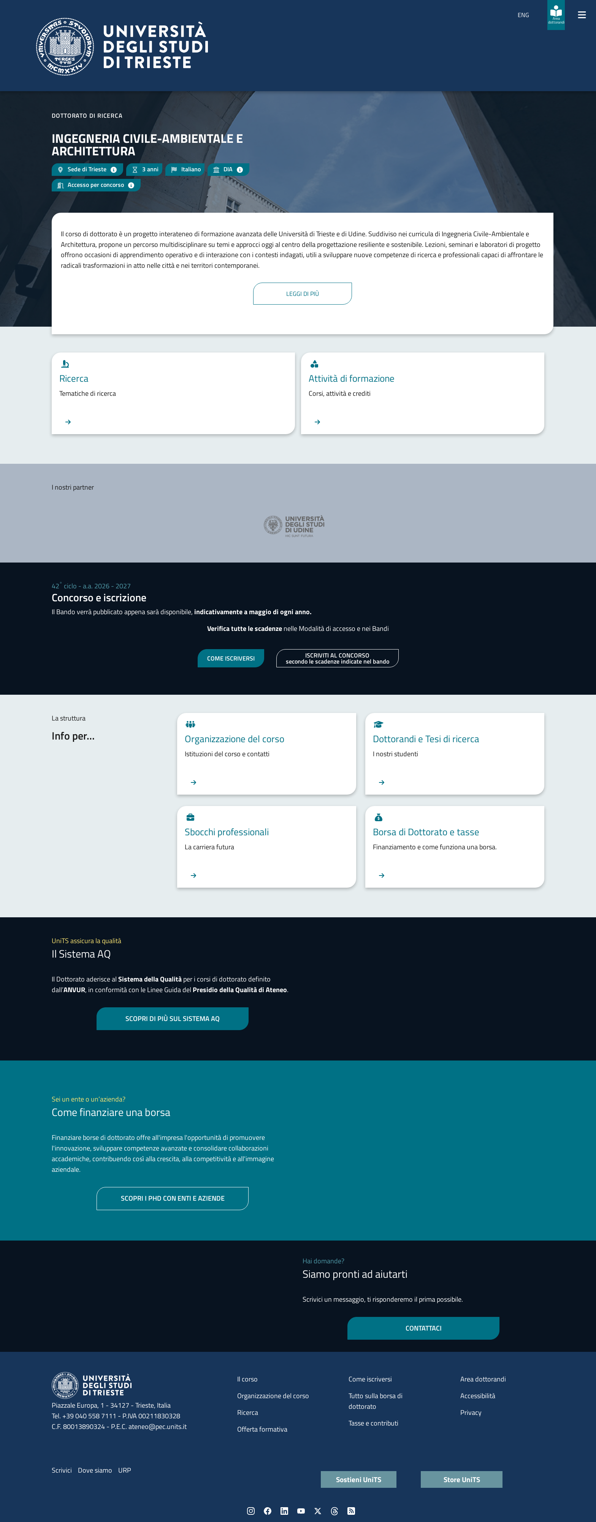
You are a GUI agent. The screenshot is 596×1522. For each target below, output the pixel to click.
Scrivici (62, 1470)
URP (124, 1470)
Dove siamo (95, 1470)
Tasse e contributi (373, 1423)
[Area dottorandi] (556, 15)
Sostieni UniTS (358, 1479)
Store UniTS (462, 1479)
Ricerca (247, 1412)
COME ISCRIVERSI (231, 658)
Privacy (471, 1412)
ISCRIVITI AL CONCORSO (337, 658)
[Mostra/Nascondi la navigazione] (582, 15)
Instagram (251, 1511)
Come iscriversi (370, 1379)
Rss (351, 1511)
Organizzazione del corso (273, 1396)
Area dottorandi (483, 1379)
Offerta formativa (262, 1429)
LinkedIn (284, 1511)
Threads (334, 1511)
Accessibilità (477, 1396)
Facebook (267, 1511)
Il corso (247, 1379)
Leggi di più (302, 293)
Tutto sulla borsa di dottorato (376, 1401)
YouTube (301, 1511)
